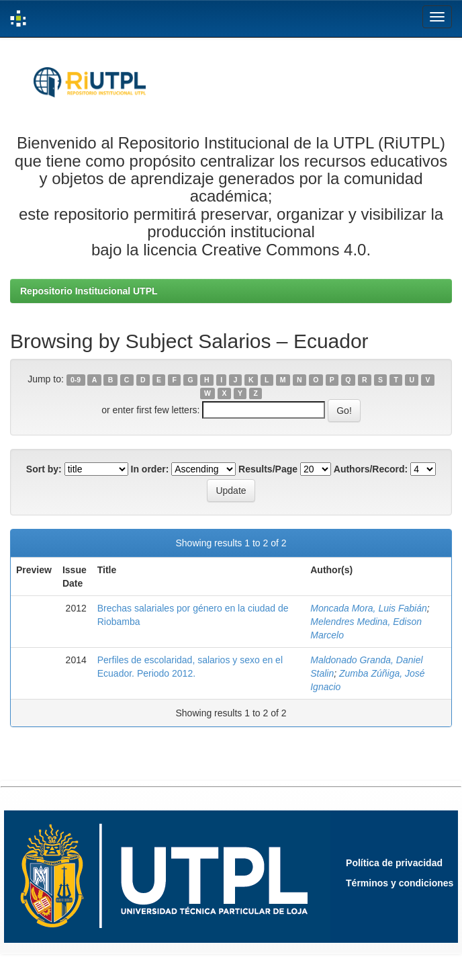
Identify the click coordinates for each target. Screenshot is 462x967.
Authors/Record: (371, 469)
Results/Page (267, 469)
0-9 (76, 380)
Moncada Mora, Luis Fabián (368, 608)
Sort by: (44, 469)
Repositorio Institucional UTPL (89, 291)
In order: (150, 469)
